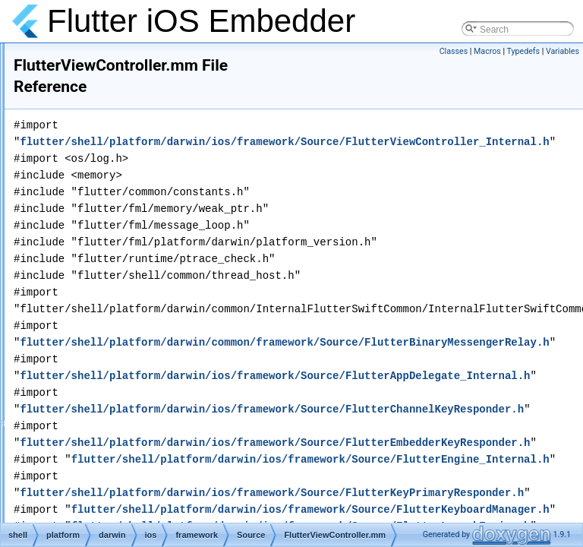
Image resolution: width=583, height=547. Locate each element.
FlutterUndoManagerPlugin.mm (186, 223)
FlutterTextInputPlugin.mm (175, 73)
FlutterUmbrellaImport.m (172, 173)
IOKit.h (137, 373)
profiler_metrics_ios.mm (171, 507)
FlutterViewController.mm (174, 290)
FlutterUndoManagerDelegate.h (187, 190)
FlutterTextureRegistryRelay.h (182, 106)
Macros (487, 51)
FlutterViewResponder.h (171, 340)
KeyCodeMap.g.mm (163, 390)
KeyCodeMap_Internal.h (172, 407)
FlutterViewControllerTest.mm (182, 323)
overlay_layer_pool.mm (170, 440)
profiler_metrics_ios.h (166, 490)
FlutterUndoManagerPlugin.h (181, 206)
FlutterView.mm (154, 273)
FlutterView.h (149, 256)
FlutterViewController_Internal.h (187, 307)
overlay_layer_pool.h (165, 424)
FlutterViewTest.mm (163, 357)
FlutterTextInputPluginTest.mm (184, 89)
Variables (562, 51)
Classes (454, 51)
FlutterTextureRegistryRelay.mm (187, 123)
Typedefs (523, 51)
